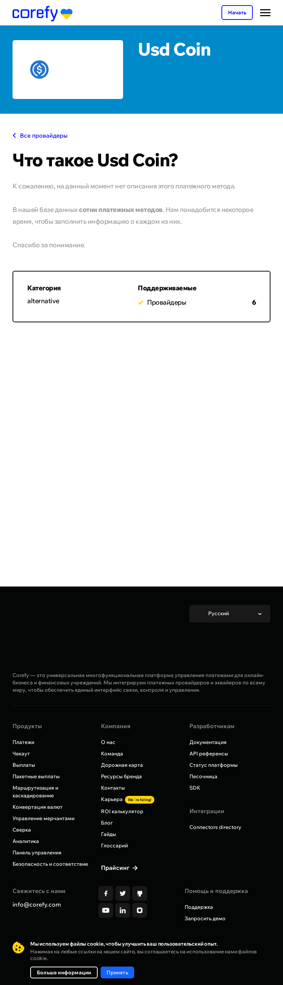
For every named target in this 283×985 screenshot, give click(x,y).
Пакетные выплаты (36, 776)
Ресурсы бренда (121, 776)
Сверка (22, 829)
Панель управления (37, 852)
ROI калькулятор (122, 811)
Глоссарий (114, 845)
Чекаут (21, 753)
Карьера (127, 799)
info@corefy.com (37, 904)
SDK (194, 787)
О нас (108, 742)
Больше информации (64, 972)
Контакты (113, 787)
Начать (237, 12)
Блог (107, 822)
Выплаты (24, 765)
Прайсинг (116, 867)
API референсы (208, 753)
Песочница (203, 776)
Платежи (23, 742)
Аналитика (26, 841)
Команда (112, 753)
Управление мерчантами (43, 818)
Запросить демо (205, 918)
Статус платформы (213, 765)
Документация (208, 742)
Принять (117, 972)
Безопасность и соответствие (50, 864)
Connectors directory (215, 827)
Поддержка (199, 907)
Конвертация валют (38, 807)
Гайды (108, 834)
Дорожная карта (122, 765)
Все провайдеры (40, 135)
